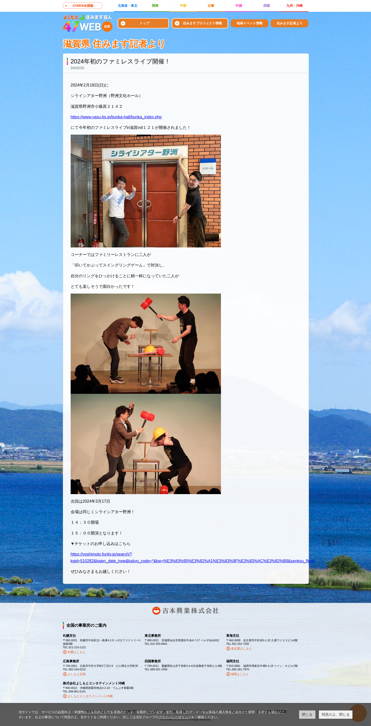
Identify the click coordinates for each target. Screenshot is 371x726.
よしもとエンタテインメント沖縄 (90, 696)
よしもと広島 (77, 674)
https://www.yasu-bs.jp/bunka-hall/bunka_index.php (116, 117)
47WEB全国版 (83, 6)
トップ (144, 23)
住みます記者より (290, 23)
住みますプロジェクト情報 (202, 23)
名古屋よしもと (241, 648)
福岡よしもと (240, 674)
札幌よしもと (77, 652)
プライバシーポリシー (175, 717)
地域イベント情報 (249, 23)
